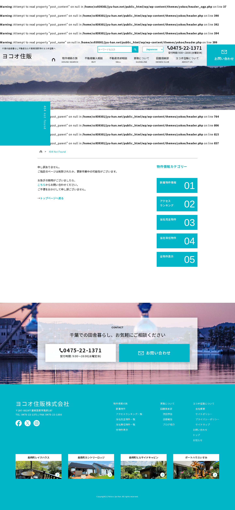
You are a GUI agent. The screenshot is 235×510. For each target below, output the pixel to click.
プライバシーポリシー (207, 419)
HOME (53, 59)
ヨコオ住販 (17, 56)
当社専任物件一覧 (125, 424)
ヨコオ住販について (187, 59)
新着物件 (121, 409)
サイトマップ (203, 424)
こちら (41, 184)
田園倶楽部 (162, 59)
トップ (196, 435)
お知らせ (198, 440)
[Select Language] (152, 49)
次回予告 (167, 414)
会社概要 (200, 409)
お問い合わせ (200, 430)
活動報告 (167, 419)
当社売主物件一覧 (125, 419)
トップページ (41, 151)
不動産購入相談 (94, 59)
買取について (141, 59)
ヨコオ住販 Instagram (36, 423)
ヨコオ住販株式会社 (43, 403)
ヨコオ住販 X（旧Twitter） (27, 423)
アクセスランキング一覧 (129, 414)
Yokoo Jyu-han (114, 497)
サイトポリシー (204, 414)
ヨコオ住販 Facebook (19, 423)
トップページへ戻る (52, 198)
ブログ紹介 (169, 424)
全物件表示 (122, 430)
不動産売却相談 (118, 59)
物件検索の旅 (70, 59)
